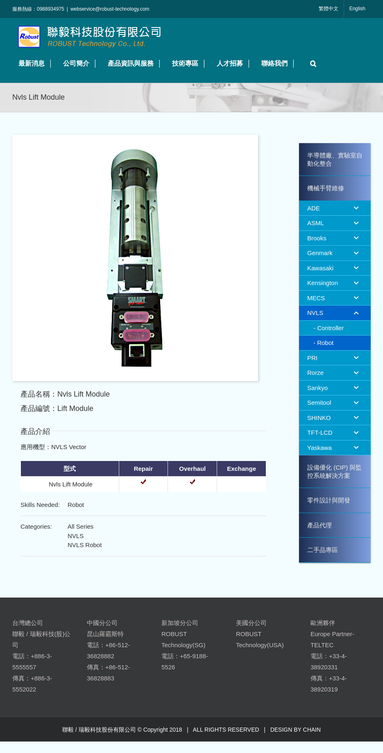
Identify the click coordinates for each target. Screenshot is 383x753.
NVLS (76, 535)
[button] (311, 63)
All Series (80, 526)
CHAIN (312, 729)
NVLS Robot (85, 544)
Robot (76, 504)
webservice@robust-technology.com (110, 9)
